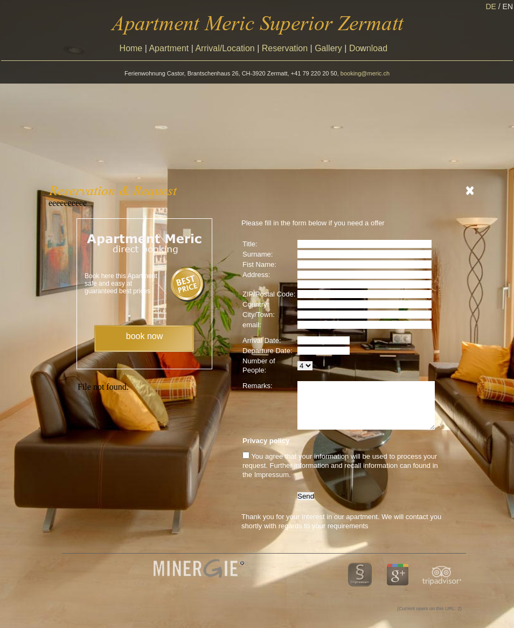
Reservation (285, 48)
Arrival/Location (224, 48)
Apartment (169, 48)
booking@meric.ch (365, 73)
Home (131, 48)
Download (368, 48)
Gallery (328, 48)
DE (493, 6)
